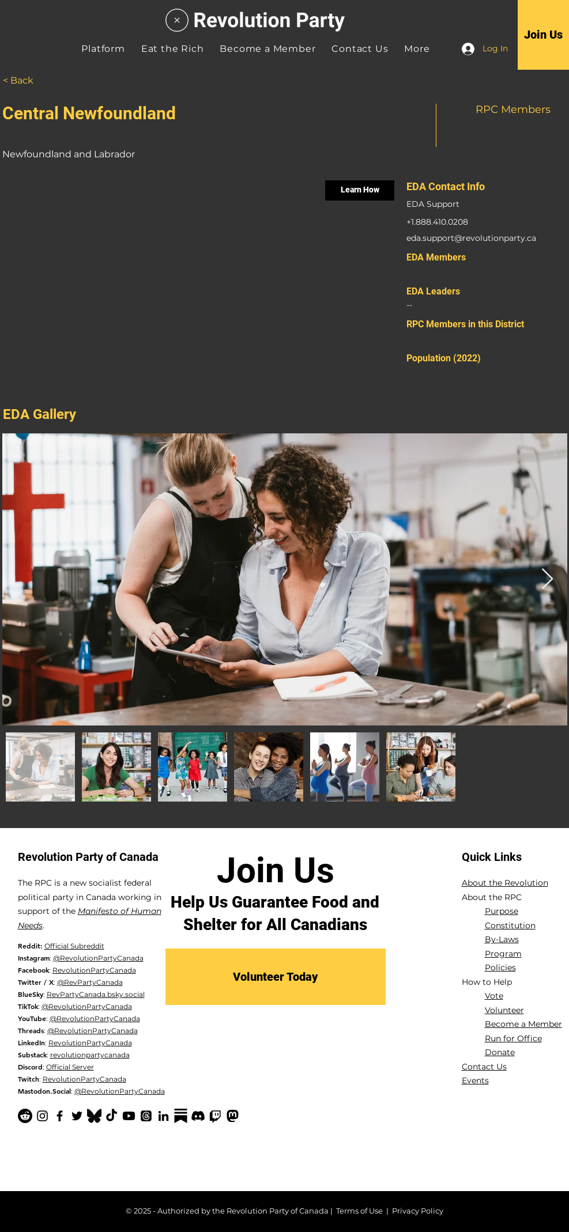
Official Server (70, 1067)
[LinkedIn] (163, 1116)
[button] (416, 48)
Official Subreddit (74, 946)
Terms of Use (359, 1210)
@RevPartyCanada (90, 982)
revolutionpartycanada (90, 1054)
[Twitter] (77, 1116)
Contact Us (484, 1066)
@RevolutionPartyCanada (98, 958)
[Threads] (146, 1116)
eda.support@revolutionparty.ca (471, 238)
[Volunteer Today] (275, 976)
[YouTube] (129, 1116)
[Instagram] (42, 1116)
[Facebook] (59, 1116)
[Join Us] (543, 34)
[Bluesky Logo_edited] (94, 1116)
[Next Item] (547, 579)
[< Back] (32, 80)
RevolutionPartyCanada (94, 970)
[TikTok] (111, 1116)
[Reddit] (25, 1116)
